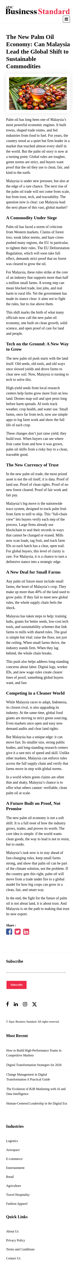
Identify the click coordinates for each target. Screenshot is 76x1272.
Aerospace (13, 1150)
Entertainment (15, 1168)
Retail (10, 1176)
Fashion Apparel (16, 1203)
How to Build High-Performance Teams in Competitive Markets (33, 1053)
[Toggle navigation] (66, 19)
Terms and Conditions (20, 1249)
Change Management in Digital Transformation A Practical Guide (28, 1077)
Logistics (12, 1141)
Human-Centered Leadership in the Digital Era (36, 1103)
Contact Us (13, 1258)
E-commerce (14, 1159)
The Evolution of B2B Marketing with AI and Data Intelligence (36, 1091)
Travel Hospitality (18, 1194)
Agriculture (13, 1185)
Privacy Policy (15, 1240)
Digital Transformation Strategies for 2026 (34, 1065)
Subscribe (16, 984)
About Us (12, 1231)
